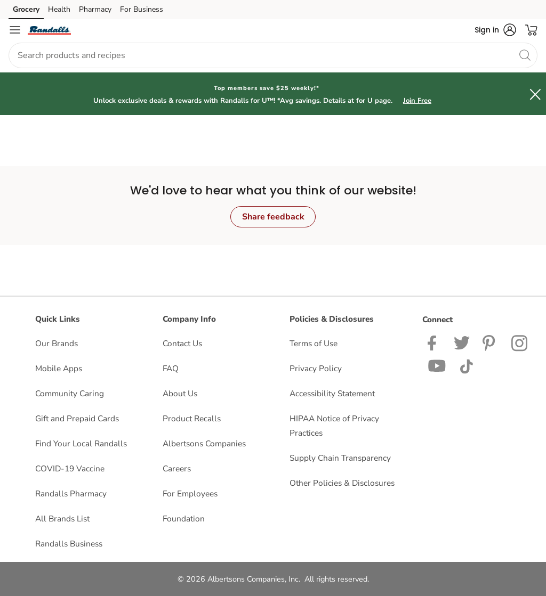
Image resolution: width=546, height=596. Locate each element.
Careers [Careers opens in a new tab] (177, 468)
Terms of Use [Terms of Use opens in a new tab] (314, 343)
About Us (180, 393)
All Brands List (62, 518)
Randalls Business (68, 543)
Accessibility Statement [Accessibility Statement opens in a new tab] (332, 393)
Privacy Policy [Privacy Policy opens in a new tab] (316, 368)
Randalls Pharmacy (71, 493)
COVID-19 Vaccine (70, 468)
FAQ (171, 368)
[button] (495, 29)
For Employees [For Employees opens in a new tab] (190, 493)
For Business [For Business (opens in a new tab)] (141, 9)
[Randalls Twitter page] (461, 342)
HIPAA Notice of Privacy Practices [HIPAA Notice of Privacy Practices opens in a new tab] (334, 425)
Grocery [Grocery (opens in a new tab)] (26, 9)
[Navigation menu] (15, 29)
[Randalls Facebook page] (434, 342)
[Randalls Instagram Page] (520, 342)
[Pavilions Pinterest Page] (490, 342)
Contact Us (182, 343)
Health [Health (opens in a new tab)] (59, 9)
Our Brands (56, 343)
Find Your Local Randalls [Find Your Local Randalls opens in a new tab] (81, 443)
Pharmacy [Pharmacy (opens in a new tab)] (95, 9)
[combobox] (273, 55)
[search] (525, 55)
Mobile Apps (58, 368)
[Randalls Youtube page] (437, 365)
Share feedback (273, 217)
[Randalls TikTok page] (466, 365)
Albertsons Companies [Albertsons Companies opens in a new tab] (204, 443)
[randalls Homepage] (49, 29)
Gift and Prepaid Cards (77, 418)
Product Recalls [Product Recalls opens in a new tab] (192, 418)
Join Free (417, 100)
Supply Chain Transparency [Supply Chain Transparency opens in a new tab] (340, 457)
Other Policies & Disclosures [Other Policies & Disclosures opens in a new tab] (342, 482)
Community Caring (69, 393)
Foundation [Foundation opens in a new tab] (184, 518)
